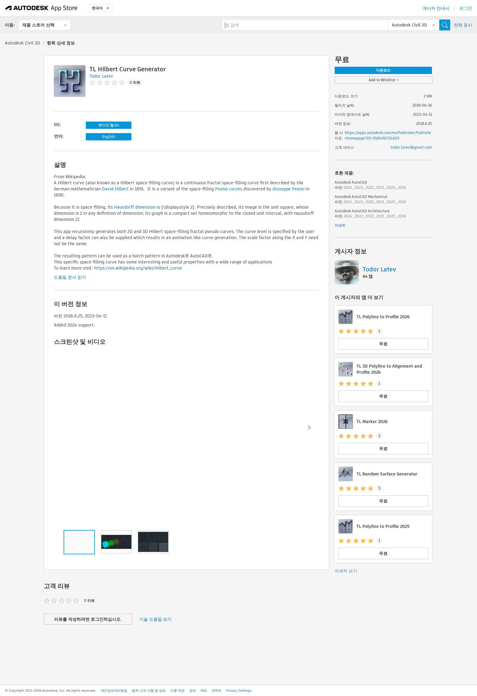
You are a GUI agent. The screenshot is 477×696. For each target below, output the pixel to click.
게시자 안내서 (436, 8)
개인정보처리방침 (114, 690)
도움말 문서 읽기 (70, 277)
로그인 (465, 8)
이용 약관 (177, 690)
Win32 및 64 (109, 125)
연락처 (216, 690)
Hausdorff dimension (134, 207)
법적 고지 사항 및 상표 (149, 690)
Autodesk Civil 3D (22, 43)
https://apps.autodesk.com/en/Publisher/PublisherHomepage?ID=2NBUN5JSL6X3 (388, 135)
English (108, 136)
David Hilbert (115, 189)
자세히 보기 (346, 571)
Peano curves (228, 189)
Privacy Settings (239, 690)
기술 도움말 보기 (155, 619)
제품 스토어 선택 (38, 25)
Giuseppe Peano (289, 189)
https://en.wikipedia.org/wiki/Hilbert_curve (138, 268)
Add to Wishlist (384, 80)
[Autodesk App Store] (41, 8)
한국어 (100, 8)
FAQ (203, 690)
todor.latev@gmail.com (411, 147)
